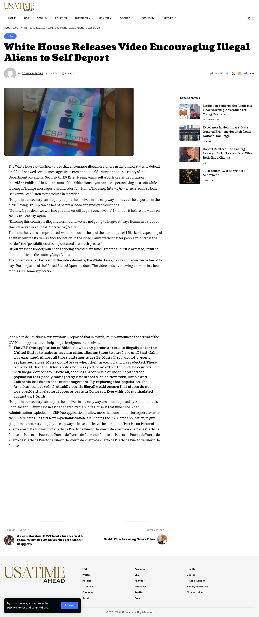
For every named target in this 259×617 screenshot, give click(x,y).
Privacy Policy (16, 607)
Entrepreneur (211, 119)
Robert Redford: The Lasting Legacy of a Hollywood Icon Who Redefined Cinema (227, 152)
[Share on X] (233, 73)
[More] (252, 73)
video (19, 183)
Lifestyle (208, 179)
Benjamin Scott (33, 73)
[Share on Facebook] (227, 73)
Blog (15, 28)
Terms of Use (40, 607)
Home (7, 28)
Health (207, 140)
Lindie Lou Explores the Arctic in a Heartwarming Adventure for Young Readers (227, 109)
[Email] (239, 73)
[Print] (246, 73)
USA (10, 36)
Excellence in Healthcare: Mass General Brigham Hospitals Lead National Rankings (227, 131)
